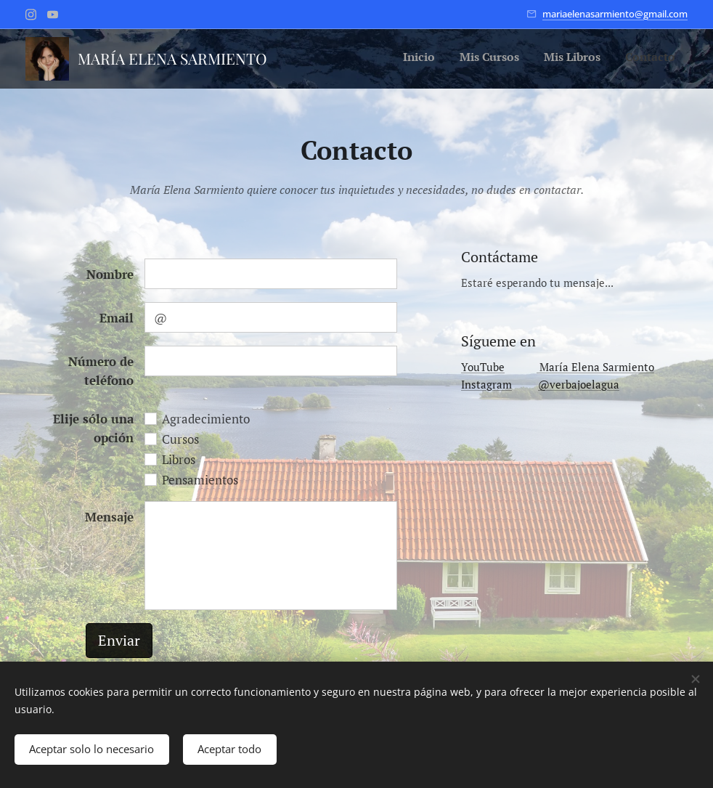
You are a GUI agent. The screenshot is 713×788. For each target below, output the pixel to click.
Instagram (486, 384)
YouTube (483, 367)
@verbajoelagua (578, 384)
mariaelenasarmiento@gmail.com (615, 13)
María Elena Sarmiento (595, 367)
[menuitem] (601, 59)
